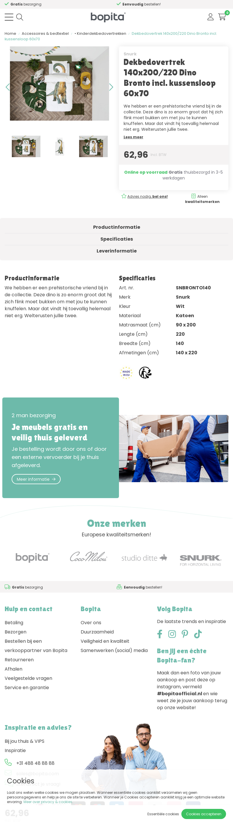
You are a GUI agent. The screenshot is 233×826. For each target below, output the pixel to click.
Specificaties (116, 239)
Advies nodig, (50, 4)
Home (10, 33)
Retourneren (19, 659)
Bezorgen (15, 632)
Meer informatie (36, 479)
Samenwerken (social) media (114, 650)
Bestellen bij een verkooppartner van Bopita (36, 646)
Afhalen (13, 669)
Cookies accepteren (203, 814)
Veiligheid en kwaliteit (105, 641)
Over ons (91, 622)
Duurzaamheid (97, 632)
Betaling (14, 622)
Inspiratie (15, 750)
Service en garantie (27, 687)
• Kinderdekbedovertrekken (100, 33)
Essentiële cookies (163, 814)
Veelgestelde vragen (28, 678)
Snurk (130, 54)
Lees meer (133, 137)
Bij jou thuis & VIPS (24, 741)
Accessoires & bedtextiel (45, 33)
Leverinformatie (117, 251)
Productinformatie (116, 227)
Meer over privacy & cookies (48, 801)
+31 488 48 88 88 (35, 763)
